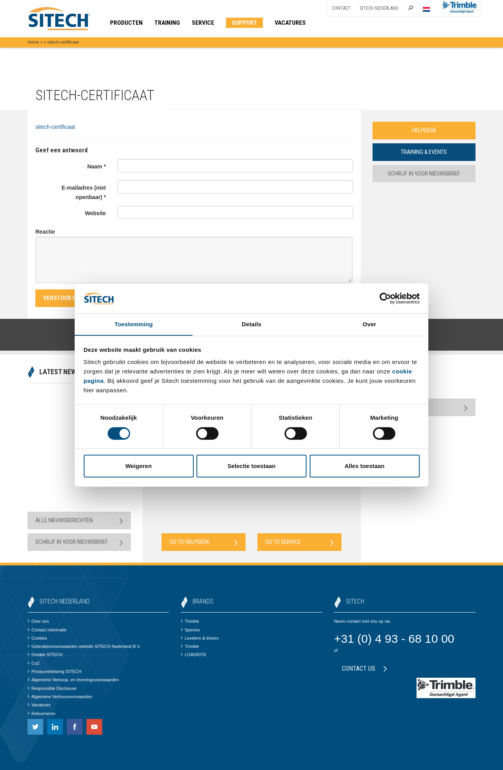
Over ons (38, 621)
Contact (341, 8)
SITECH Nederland (379, 8)
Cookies (37, 638)
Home (33, 42)
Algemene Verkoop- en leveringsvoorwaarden (73, 679)
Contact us (364, 668)
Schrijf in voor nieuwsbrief (423, 173)
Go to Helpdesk (203, 542)
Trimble (190, 621)
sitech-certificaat (55, 127)
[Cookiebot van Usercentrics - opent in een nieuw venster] (385, 298)
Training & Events (424, 151)
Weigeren (138, 466)
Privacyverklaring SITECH (54, 671)
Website (95, 213)
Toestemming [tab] (133, 324)
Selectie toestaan (252, 466)
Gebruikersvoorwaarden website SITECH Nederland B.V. (84, 646)
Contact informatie (47, 629)
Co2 (33, 663)
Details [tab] (251, 324)
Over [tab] (369, 324)
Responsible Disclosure (52, 688)
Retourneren (41, 713)
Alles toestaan (365, 466)
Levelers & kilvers (199, 638)
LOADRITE (193, 654)
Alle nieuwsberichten (79, 520)
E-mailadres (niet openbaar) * (84, 192)
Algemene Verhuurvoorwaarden (60, 696)
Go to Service (299, 542)
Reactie (45, 232)
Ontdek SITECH (45, 654)
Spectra (190, 629)
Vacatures (39, 704)
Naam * (96, 166)
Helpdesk (424, 130)
